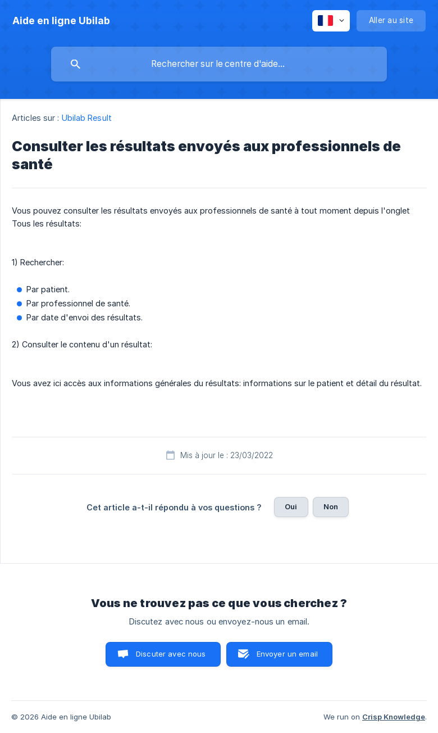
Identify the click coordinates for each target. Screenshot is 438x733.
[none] (61, 20)
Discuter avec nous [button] (171, 653)
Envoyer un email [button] (287, 653)
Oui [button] (291, 506)
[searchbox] (219, 64)
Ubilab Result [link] (87, 118)
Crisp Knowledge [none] (393, 716)
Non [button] (330, 506)
